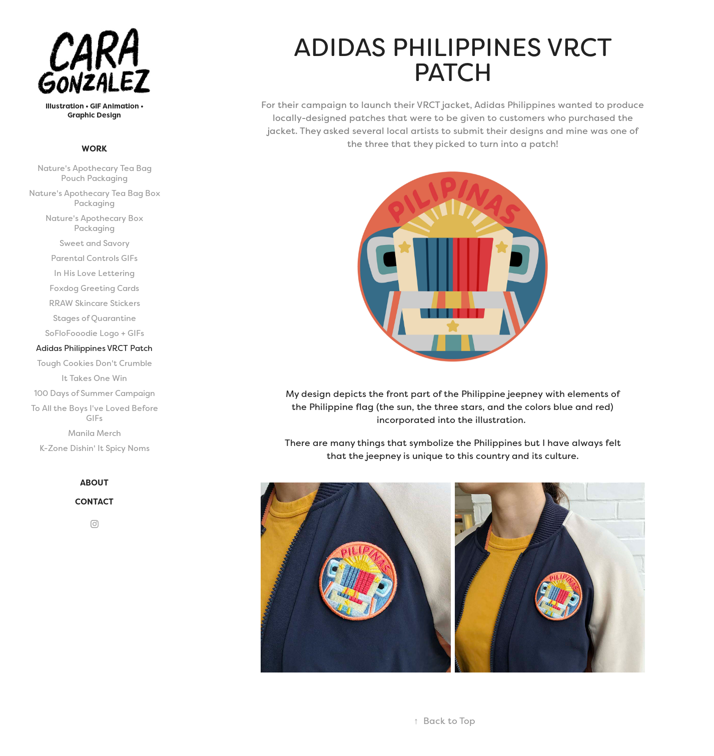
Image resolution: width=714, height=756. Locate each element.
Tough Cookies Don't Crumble (94, 363)
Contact (94, 501)
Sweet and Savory (95, 243)
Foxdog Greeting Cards (94, 288)
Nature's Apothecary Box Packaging (94, 223)
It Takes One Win (94, 378)
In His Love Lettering (94, 273)
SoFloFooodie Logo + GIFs (94, 333)
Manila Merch (94, 433)
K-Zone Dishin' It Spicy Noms (95, 448)
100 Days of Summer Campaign (94, 393)
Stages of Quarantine (94, 318)
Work (94, 149)
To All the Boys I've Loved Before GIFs (94, 413)
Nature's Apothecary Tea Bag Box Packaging (94, 198)
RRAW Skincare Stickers (94, 303)
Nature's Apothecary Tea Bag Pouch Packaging (95, 173)
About (94, 483)
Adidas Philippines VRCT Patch (94, 348)
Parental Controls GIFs (94, 258)
